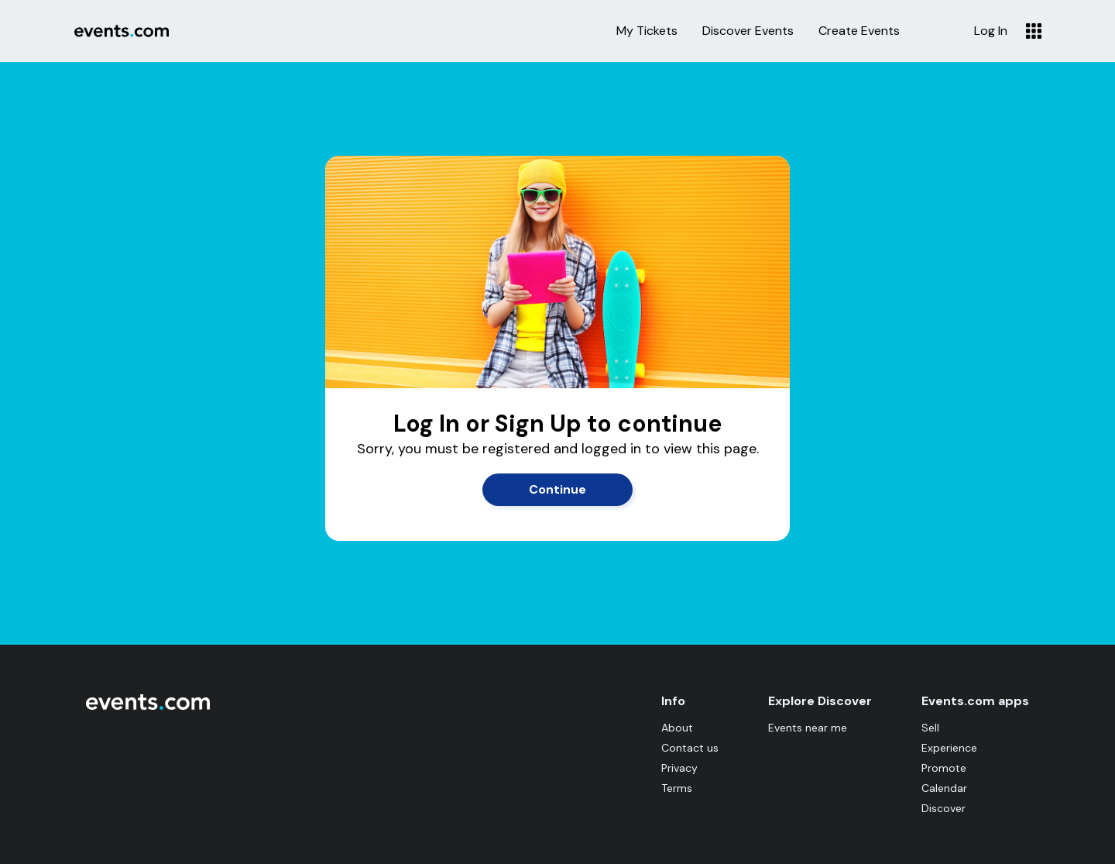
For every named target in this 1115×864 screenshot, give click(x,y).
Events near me (807, 728)
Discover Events (748, 31)
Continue (557, 489)
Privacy (679, 768)
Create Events (859, 31)
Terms (676, 788)
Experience (949, 748)
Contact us (690, 748)
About (677, 728)
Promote (943, 768)
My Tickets (647, 31)
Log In (990, 31)
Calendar (944, 788)
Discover (943, 808)
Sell (930, 728)
